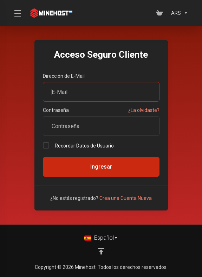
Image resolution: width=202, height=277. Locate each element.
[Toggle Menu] (16, 13)
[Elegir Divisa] (178, 13)
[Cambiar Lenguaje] (101, 238)
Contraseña (56, 110)
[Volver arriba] (101, 251)
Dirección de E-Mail (64, 76)
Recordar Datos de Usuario (78, 145)
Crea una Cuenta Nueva (125, 198)
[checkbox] (46, 145)
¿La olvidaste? (143, 110)
